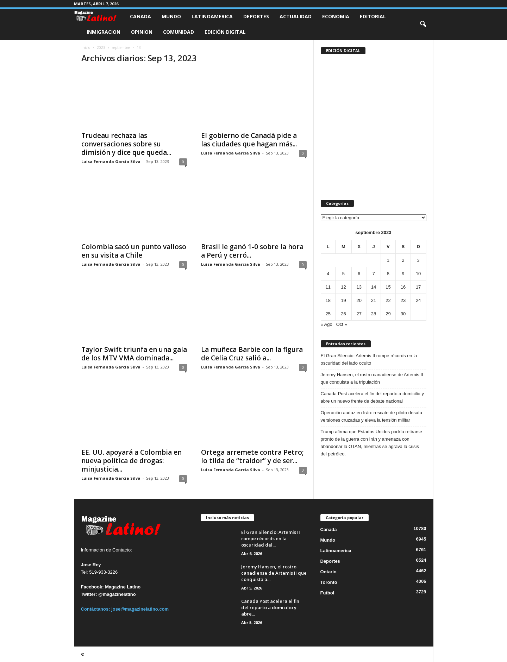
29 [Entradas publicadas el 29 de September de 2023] (388, 313)
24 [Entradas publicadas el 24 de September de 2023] (418, 300)
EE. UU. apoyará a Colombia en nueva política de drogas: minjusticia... (131, 461)
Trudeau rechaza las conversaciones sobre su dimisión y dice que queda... (126, 144)
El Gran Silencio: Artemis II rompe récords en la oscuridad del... (270, 538)
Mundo (171, 16)
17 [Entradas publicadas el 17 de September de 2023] (418, 287)
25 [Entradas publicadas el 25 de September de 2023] (327, 313)
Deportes (256, 16)
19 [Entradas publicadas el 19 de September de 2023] (343, 300)
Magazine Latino (122, 587)
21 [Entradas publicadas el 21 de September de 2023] (373, 300)
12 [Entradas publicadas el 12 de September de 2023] (343, 287)
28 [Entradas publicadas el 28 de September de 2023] (373, 313)
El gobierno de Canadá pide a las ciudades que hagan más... (249, 140)
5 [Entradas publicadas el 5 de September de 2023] (343, 273)
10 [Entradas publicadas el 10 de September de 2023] (418, 273)
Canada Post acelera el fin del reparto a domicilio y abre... (270, 607)
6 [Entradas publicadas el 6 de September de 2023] (359, 273)
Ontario (328, 571)
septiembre (121, 47)
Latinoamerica (212, 16)
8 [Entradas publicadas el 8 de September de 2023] (388, 273)
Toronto (328, 582)
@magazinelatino (117, 594)
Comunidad (178, 32)
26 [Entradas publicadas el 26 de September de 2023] (343, 313)
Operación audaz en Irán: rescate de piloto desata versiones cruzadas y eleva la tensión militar (371, 416)
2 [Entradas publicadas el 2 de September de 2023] (403, 260)
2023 (101, 47)
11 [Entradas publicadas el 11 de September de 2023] (327, 287)
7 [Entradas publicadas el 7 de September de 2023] (373, 273)
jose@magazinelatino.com (140, 609)
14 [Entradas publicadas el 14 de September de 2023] (373, 287)
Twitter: (89, 594)
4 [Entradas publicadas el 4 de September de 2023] (328, 273)
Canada (140, 16)
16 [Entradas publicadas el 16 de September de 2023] (403, 287)
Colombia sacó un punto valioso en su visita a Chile (133, 251)
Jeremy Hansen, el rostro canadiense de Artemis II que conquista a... (274, 572)
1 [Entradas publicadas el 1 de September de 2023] (388, 260)
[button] (423, 24)
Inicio (85, 47)
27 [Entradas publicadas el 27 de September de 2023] (359, 313)
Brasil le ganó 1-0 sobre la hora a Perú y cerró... (252, 251)
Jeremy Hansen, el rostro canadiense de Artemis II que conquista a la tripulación (372, 378)
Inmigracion (103, 32)
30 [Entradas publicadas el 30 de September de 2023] (403, 313)
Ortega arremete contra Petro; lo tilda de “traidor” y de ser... (252, 456)
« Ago (326, 324)
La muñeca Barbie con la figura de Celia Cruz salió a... (252, 353)
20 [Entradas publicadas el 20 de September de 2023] (359, 300)
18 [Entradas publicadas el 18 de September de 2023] (327, 300)
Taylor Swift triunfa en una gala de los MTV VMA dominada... (134, 353)
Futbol (327, 592)
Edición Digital (225, 32)
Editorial (373, 16)
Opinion (141, 32)
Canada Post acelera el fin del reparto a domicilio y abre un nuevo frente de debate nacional (372, 397)
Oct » (341, 324)
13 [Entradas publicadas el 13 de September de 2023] (359, 287)
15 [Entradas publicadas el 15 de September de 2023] (388, 287)
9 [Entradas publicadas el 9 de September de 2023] (403, 273)
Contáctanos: (96, 609)
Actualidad (296, 16)
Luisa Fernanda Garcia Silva (110, 161)
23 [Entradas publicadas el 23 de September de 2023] (403, 300)
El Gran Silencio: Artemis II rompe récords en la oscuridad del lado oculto (369, 359)
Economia (335, 16)
